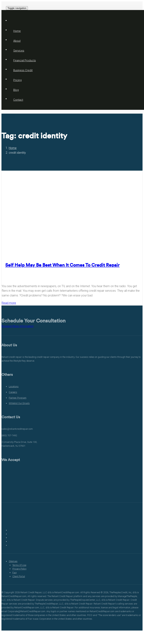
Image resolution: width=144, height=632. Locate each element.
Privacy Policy (19, 568)
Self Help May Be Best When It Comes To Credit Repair (62, 265)
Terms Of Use (19, 565)
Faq (14, 572)
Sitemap (13, 561)
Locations (14, 386)
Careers (13, 392)
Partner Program (17, 397)
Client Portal (18, 576)
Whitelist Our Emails (19, 403)
